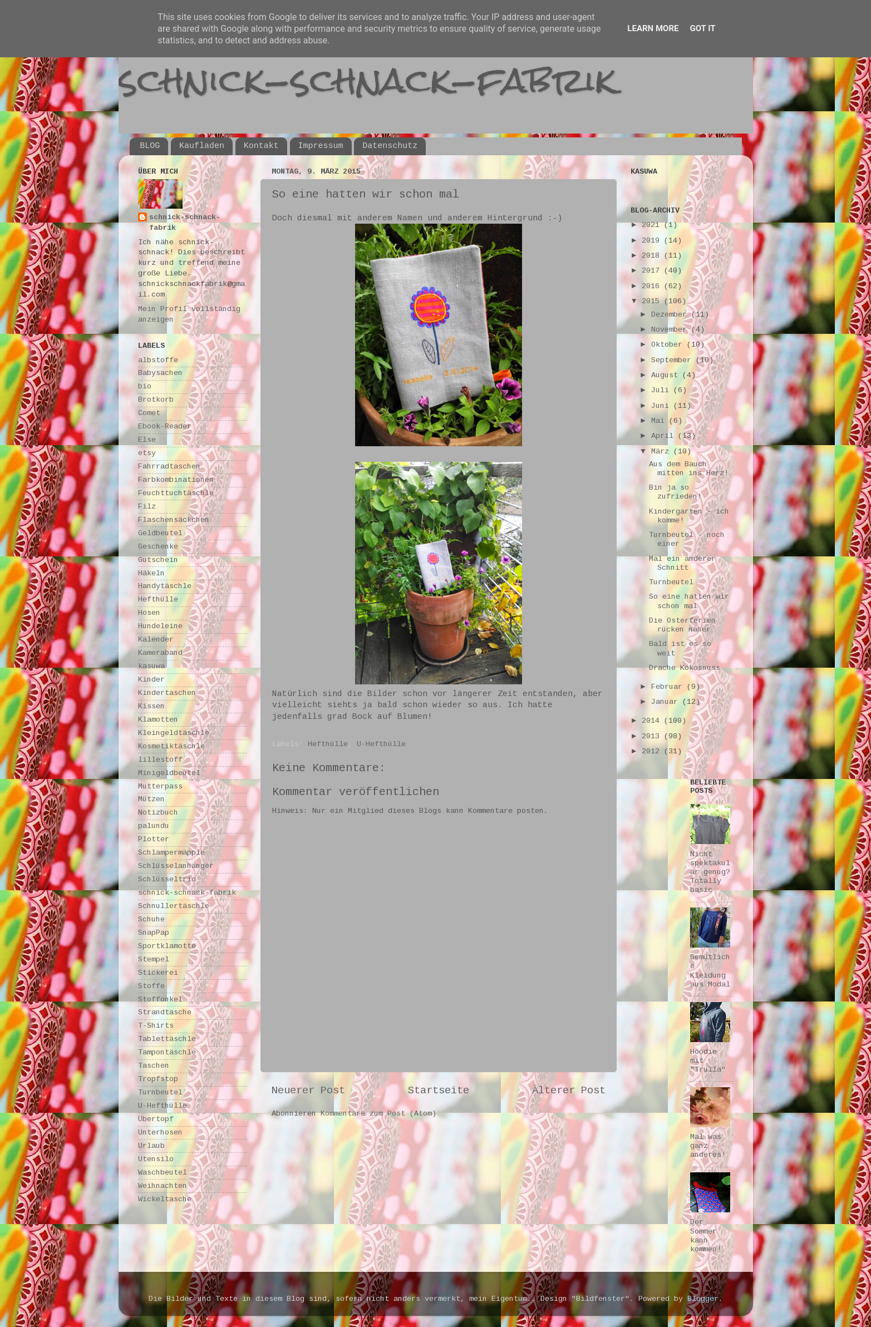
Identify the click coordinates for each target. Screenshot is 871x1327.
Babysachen (160, 373)
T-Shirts (156, 1026)
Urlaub (151, 1146)
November (671, 329)
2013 (653, 736)
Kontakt (261, 146)
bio (144, 386)
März (662, 451)
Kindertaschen (167, 693)
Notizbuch (158, 812)
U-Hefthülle (381, 744)
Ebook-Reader (164, 426)
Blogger (703, 1299)
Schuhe (151, 919)
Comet (149, 413)
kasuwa (151, 666)
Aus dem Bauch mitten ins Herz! (689, 468)
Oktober (669, 345)
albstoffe (158, 360)
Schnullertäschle (173, 906)
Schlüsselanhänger (176, 866)
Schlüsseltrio (167, 879)
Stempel (153, 959)
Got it (702, 28)
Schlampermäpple (171, 853)
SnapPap (153, 933)
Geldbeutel (160, 533)
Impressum (320, 146)
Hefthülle (328, 744)
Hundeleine (160, 626)
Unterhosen (160, 1132)
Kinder (151, 679)
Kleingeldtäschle (173, 733)
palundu (153, 826)
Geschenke (158, 546)
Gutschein (158, 560)
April (664, 436)
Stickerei (158, 973)
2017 (653, 271)
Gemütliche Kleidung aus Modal (710, 971)
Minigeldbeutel (169, 773)
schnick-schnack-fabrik (367, 80)
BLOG (150, 146)
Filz (147, 506)
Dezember (671, 314)
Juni (662, 406)
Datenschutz (389, 146)
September (673, 360)
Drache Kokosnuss (684, 668)
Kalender (156, 639)
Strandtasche (164, 1012)
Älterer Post (569, 1090)
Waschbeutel (162, 1172)
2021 (653, 225)
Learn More (652, 28)
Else (147, 440)
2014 (653, 721)
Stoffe (151, 986)
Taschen (153, 1066)
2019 (653, 240)
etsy (147, 453)
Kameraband (160, 653)
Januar (666, 702)
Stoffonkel (160, 999)
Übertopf (156, 1119)
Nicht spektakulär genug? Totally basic (710, 872)
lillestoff (160, 760)
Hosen (149, 613)
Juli (662, 390)
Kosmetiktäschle (171, 746)
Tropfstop (158, 1079)
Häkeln (151, 573)
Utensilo (156, 1159)
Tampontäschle (167, 1052)
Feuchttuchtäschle (176, 493)
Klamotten (158, 720)
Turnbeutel (160, 1092)
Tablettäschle (167, 1039)
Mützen (151, 799)
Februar (669, 687)
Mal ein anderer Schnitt (682, 563)
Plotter (153, 839)
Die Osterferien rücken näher (682, 625)
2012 (653, 751)
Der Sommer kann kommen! (705, 1236)
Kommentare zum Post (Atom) (378, 1113)
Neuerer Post (308, 1090)
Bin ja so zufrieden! (675, 492)
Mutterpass (160, 786)
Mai (660, 421)
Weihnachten (162, 1186)
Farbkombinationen (176, 480)
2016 (653, 286)
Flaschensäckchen (173, 520)
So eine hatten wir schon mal (689, 601)
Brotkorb (156, 400)
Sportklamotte (167, 946)
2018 (653, 255)
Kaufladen (201, 146)
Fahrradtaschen (169, 466)
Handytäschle (164, 586)
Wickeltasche (164, 1199)
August (666, 375)
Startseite (438, 1090)
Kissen (151, 706)
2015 (653, 301)
